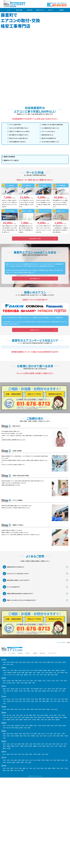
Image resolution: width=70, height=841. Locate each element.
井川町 (27, 737)
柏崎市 (42, 772)
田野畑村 (44, 748)
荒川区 (8, 825)
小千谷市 (51, 772)
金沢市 (4, 817)
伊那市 (34, 801)
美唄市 (60, 719)
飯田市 (19, 801)
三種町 (33, 740)
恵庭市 (36, 719)
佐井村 (30, 731)
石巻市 (8, 766)
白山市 (35, 817)
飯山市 (50, 801)
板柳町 (26, 729)
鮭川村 (66, 758)
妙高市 (15, 774)
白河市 (26, 782)
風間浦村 (26, 731)
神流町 (58, 790)
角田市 (27, 766)
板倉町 (58, 793)
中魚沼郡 (34, 776)
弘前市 (24, 727)
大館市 (12, 737)
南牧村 (4, 793)
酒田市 (47, 756)
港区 (19, 827)
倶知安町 (12, 719)
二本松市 (39, 782)
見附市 (63, 772)
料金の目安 (29, 10)
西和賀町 (16, 748)
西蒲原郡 (57, 774)
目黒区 (22, 827)
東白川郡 (8, 784)
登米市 (40, 766)
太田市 (20, 790)
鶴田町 (30, 729)
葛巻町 (64, 746)
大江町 (4, 758)
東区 (10, 772)
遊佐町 (59, 758)
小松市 (11, 817)
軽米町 (52, 748)
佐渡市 (31, 774)
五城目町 (40, 737)
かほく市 (31, 817)
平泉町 (24, 748)
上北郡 (46, 729)
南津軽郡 (40, 727)
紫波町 (8, 748)
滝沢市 (57, 746)
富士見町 (40, 803)
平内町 (8, 727)
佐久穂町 (8, 805)
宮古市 (8, 746)
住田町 (28, 748)
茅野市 (54, 801)
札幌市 (20, 719)
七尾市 (8, 817)
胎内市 (43, 774)
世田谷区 (54, 825)
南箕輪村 (35, 803)
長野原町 (17, 793)
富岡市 (39, 790)
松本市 (8, 801)
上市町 (43, 811)
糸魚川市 (11, 774)
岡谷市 (15, 801)
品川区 (34, 825)
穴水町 (26, 819)
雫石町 (60, 746)
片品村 (37, 793)
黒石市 (27, 727)
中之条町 (12, 793)
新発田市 (46, 772)
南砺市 (39, 811)
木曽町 (64, 803)
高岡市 (8, 811)
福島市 (12, 782)
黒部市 (27, 811)
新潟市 (4, 772)
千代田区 (66, 825)
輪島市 (15, 817)
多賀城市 (32, 766)
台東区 (58, 825)
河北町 (59, 756)
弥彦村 (60, 774)
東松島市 (48, 766)
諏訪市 (23, 801)
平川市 (31, 727)
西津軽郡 (9, 729)
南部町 (48, 731)
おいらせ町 (9, 731)
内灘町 (62, 817)
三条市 (38, 772)
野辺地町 (51, 729)
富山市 (4, 811)
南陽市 (40, 756)
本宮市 (56, 782)
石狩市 (32, 719)
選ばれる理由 (19, 10)
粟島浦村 (58, 776)
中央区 (13, 772)
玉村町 (54, 793)
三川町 (51, 758)
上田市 (11, 801)
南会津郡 (21, 784)
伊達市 (35, 782)
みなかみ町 (49, 793)
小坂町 (35, 737)
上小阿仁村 (48, 737)
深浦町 (22, 729)
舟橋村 (46, 811)
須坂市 (27, 801)
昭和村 (44, 793)
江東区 (30, 825)
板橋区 (11, 825)
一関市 (31, 746)
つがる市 (5, 729)
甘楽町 (8, 793)
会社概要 (61, 10)
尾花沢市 (28, 756)
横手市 (13, 740)
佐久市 (61, 801)
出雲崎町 (21, 776)
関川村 (53, 776)
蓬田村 (15, 727)
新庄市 (12, 758)
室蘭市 (48, 719)
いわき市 (8, 782)
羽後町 (31, 737)
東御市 (4, 803)
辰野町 (26, 803)
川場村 (41, 793)
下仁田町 (63, 790)
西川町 (62, 756)
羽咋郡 (66, 817)
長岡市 (34, 772)
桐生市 (11, 790)
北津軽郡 (14, 729)
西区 (27, 772)
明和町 (61, 793)
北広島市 (28, 719)
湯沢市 (4, 740)
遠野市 (27, 746)
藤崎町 (49, 727)
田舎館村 (57, 727)
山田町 (36, 748)
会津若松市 (17, 782)
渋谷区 (38, 825)
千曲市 (65, 801)
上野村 (55, 790)
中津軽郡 (36, 727)
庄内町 (55, 758)
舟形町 (24, 758)
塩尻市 (57, 801)
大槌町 (32, 748)
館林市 (27, 790)
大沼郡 (25, 784)
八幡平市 (49, 746)
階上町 (52, 731)
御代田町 (30, 803)
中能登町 (18, 819)
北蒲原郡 (48, 774)
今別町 (11, 727)
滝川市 (4, 721)
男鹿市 (16, 737)
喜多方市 (44, 782)
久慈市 (24, 746)
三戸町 (37, 731)
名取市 (24, 766)
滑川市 (23, 811)
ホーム (8, 10)
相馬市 (48, 782)
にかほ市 (61, 737)
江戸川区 (16, 825)
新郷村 (56, 731)
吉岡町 (51, 790)
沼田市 (24, 790)
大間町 (17, 731)
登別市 (52, 719)
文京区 (15, 827)
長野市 (4, 801)
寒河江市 (8, 756)
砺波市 (30, 811)
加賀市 (23, 817)
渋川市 (31, 790)
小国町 (40, 758)
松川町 (51, 803)
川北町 (51, 817)
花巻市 (16, 746)
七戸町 (54, 729)
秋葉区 (21, 772)
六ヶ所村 (4, 731)
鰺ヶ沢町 (19, 729)
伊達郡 (59, 782)
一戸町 (4, 750)
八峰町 (22, 740)
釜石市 (41, 746)
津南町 (38, 776)
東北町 (66, 729)
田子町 (45, 731)
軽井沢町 (17, 803)
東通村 (21, 731)
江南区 (17, 772)
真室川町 (28, 758)
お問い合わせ (38, 711)
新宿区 (42, 825)
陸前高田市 (36, 746)
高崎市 (8, 790)
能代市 (65, 737)
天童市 (20, 756)
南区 (25, 772)
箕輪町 (12, 803)
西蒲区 (30, 772)
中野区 (8, 827)
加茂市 (55, 772)
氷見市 (19, 811)
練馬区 (11, 827)
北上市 (20, 746)
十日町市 (59, 772)
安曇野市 (8, 803)
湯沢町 (29, 776)
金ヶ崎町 (21, 748)
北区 (8, 772)
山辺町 (51, 756)
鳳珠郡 (22, 819)
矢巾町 (11, 748)
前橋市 (4, 790)
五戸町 (41, 731)
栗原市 (43, 766)
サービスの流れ (11, 711)
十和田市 (38, 729)
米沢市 (32, 756)
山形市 (4, 756)
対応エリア (50, 10)
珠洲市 (19, 817)
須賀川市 (22, 782)
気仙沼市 (16, 766)
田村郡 (12, 784)
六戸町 (58, 729)
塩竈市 (11, 766)
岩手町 (4, 748)
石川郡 (4, 784)
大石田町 (8, 758)
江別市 (56, 719)
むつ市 (14, 731)
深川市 (8, 721)
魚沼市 (35, 774)
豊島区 (4, 827)
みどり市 (47, 790)
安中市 (43, 790)
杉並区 (45, 825)
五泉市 (19, 774)
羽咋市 (27, 817)
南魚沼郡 (25, 776)
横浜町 (62, 729)
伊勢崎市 (16, 790)
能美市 (39, 817)
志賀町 (4, 819)
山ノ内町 (55, 803)
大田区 (20, 825)
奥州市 (53, 746)
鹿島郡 (13, 819)
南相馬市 (31, 782)
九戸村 (59, 748)
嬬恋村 (21, 793)
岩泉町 (40, 748)
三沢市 (42, 729)
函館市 (24, 719)
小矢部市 (35, 811)
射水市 (11, 811)
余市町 (8, 719)
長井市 (36, 756)
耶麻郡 (16, 784)
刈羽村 (45, 776)
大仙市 (57, 737)
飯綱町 (4, 805)
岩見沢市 (64, 719)
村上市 (4, 774)
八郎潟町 (18, 740)
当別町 (16, 719)
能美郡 (47, 817)
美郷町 (29, 740)
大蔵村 (62, 758)
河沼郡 (28, 784)
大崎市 (52, 766)
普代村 (48, 748)
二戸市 (44, 746)
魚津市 (15, 811)
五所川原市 (62, 727)
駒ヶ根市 (38, 801)
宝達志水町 (9, 819)
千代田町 (66, 793)
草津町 (25, 793)
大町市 (46, 801)
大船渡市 (12, 746)
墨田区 (49, 825)
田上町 (4, 776)
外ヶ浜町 (20, 727)
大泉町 (4, 795)
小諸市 (30, 801)
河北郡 (54, 817)
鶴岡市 (43, 756)
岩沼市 (36, 766)
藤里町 (26, 740)
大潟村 (43, 737)
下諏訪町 (22, 803)
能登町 (29, 819)
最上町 (20, 758)
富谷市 (56, 766)
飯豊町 (47, 758)
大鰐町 (53, 727)
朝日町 (66, 756)
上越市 (23, 774)
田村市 (52, 782)
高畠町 (32, 758)
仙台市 (4, 766)
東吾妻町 (33, 793)
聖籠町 (52, 774)
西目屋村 (45, 727)
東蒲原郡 (8, 776)
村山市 (16, 756)
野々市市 (43, 817)
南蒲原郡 (65, 774)
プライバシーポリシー (47, 711)
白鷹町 (43, 758)
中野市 (42, 801)
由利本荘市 (9, 740)
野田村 (56, 748)
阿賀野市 (27, 774)
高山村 (28, 793)
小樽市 (4, 719)
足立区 (4, 825)
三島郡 (16, 776)
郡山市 (4, 782)
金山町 (16, 758)
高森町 (47, 803)
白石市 (20, 766)
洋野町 (63, 748)
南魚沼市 (40, 774)
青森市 (4, 727)
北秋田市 (8, 737)
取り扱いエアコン (40, 10)
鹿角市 (20, 737)
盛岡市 (4, 746)
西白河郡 (64, 782)
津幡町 (58, 817)
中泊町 (34, 729)
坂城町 (44, 803)
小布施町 (60, 803)
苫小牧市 (44, 719)
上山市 (12, 756)
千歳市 (40, 719)
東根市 (24, 756)
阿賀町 (12, 776)
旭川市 (11, 721)
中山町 (55, 756)
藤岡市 (35, 790)
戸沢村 (4, 760)
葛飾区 (24, 825)
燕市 (8, 774)
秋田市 (4, 737)
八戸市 (33, 731)
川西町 (36, 758)
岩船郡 (49, 776)
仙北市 (53, 737)
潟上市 (24, 737)
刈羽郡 (42, 776)
